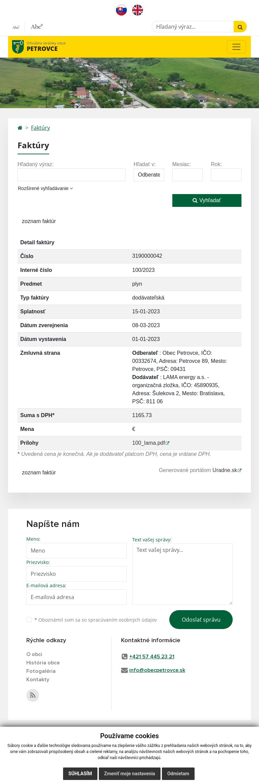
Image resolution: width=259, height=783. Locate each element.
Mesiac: (181, 164)
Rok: (216, 164)
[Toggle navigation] (236, 47)
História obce (43, 662)
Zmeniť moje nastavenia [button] (129, 773)
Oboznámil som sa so (95, 620)
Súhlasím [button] (80, 773)
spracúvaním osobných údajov (122, 620)
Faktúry (40, 127)
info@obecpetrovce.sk (157, 670)
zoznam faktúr (39, 221)
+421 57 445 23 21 (151, 656)
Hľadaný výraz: (36, 164)
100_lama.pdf (148, 443)
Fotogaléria (41, 671)
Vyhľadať (207, 200)
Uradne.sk (224, 470)
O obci (34, 654)
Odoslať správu (201, 619)
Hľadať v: (145, 164)
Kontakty (37, 679)
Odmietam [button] (178, 773)
